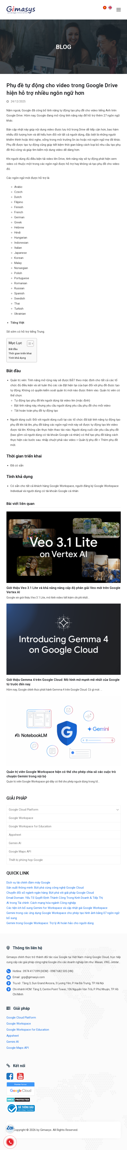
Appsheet (15, 835)
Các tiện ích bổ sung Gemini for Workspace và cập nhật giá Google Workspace (56, 908)
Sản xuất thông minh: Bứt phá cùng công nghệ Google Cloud (45, 887)
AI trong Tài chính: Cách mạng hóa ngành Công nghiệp (41, 903)
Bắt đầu (13, 349)
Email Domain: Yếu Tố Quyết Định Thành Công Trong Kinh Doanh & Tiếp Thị (54, 898)
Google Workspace (21, 818)
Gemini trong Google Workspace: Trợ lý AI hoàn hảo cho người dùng (50, 923)
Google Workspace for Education (30, 826)
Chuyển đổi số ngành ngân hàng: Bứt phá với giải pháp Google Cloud (50, 892)
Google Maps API (20, 851)
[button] (118, 10)
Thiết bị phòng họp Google (26, 860)
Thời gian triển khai (20, 353)
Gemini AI (15, 843)
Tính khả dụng (17, 357)
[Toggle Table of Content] (28, 343)
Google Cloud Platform (23, 809)
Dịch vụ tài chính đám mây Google (28, 882)
